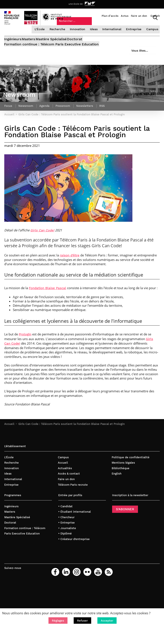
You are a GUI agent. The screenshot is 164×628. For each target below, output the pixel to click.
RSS (105, 119)
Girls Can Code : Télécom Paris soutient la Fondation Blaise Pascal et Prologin (71, 438)
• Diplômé (65, 547)
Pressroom (65, 119)
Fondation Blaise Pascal (47, 302)
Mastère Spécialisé (63, 46)
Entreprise (134, 34)
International (113, 34)
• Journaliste (67, 542)
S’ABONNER (125, 523)
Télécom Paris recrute (73, 498)
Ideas (95, 34)
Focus (8, 119)
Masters (34, 46)
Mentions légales (123, 477)
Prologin (25, 349)
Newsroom (26, 119)
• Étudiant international (74, 525)
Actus (124, 15)
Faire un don (139, 15)
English (155, 15)
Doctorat (92, 46)
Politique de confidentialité (130, 471)
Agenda (46, 119)
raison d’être (69, 269)
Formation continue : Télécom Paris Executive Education (51, 51)
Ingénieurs (13, 46)
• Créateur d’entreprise (74, 553)
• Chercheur (66, 531)
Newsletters (88, 119)
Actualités (65, 482)
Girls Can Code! (42, 245)
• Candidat (65, 520)
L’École (42, 34)
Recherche (60, 34)
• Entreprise (66, 537)
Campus (151, 34)
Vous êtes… (108, 29)
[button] (57, 620)
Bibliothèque (120, 482)
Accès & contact (69, 488)
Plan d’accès (110, 15)
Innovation (79, 34)
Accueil (9, 438)
